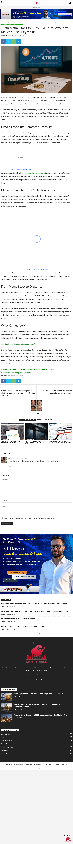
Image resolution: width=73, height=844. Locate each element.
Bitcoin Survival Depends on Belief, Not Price (19, 619)
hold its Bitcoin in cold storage (32, 173)
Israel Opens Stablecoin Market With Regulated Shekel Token (38, 694)
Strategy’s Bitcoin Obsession (25, 344)
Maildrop (11, 458)
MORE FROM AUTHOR (44, 420)
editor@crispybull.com (40, 675)
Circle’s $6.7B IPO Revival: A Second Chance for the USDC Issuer (57, 392)
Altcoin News (5, 754)
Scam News (5, 750)
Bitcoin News (19, 22)
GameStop (19, 375)
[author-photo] (36, 405)
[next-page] (38, 447)
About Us (9, 764)
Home (2, 22)
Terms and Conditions (60, 764)
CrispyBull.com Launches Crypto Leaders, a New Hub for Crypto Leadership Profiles (35, 611)
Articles (3, 737)
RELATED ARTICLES (27, 420)
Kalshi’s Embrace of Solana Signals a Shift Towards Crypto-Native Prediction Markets (18, 393)
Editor (5, 35)
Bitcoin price (10, 375)
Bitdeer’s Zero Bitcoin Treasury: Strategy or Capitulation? (11, 442)
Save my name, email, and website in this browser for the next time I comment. (28, 518)
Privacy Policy (47, 764)
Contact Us (28, 764)
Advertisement (18, 764)
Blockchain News (7, 747)
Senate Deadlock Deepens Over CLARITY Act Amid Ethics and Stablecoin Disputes (34, 603)
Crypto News (10, 22)
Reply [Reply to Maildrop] (9, 466)
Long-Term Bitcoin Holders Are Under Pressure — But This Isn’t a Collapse (35, 443)
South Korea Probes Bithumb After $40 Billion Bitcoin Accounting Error (60, 442)
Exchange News (6, 740)
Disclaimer (37, 764)
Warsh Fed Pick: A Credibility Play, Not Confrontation (22, 626)
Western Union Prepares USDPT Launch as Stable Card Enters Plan (40, 715)
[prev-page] (35, 447)
